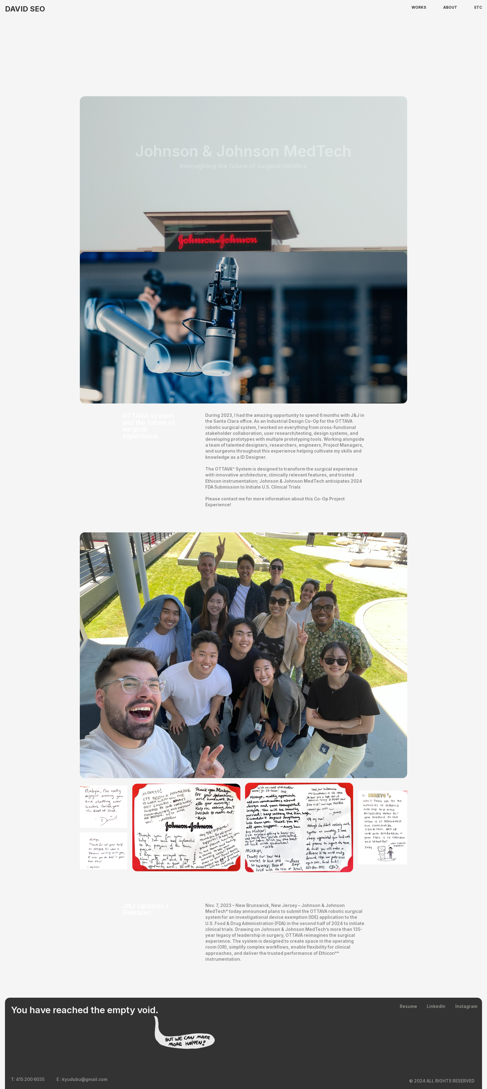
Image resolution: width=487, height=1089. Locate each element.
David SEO (25, 9)
